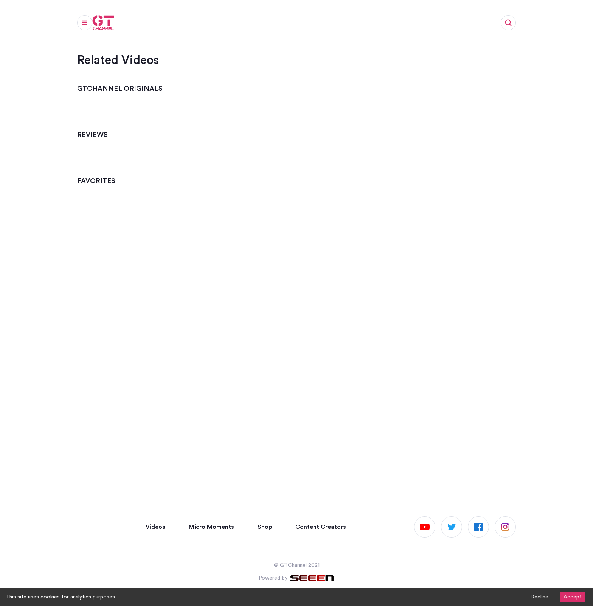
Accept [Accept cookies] (573, 597)
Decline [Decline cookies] (539, 597)
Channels (273, 25)
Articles (234, 25)
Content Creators (320, 527)
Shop (308, 25)
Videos (137, 25)
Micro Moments (185, 25)
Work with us (349, 25)
